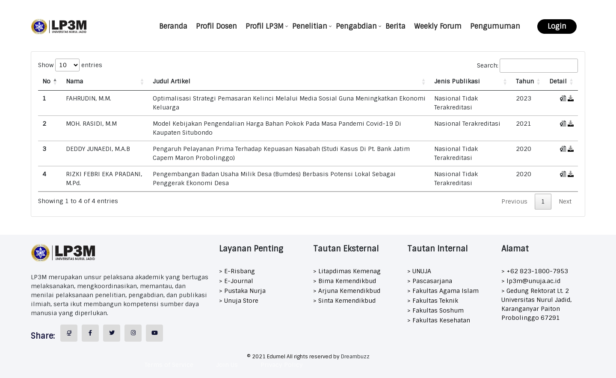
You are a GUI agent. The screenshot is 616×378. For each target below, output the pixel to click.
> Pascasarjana (429, 281)
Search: (527, 66)
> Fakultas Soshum (435, 310)
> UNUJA (419, 271)
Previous (514, 201)
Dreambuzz (355, 356)
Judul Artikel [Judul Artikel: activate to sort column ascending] (171, 81)
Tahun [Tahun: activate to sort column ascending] (525, 81)
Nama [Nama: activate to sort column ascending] (74, 81)
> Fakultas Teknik (432, 300)
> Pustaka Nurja (242, 291)
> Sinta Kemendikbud (344, 300)
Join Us (227, 365)
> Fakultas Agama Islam (443, 291)
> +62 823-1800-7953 (534, 271)
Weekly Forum (438, 26)
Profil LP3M (265, 26)
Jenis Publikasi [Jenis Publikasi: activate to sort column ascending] (457, 81)
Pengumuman (495, 26)
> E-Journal (236, 281)
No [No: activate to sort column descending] (46, 81)
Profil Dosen (216, 26)
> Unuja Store (238, 300)
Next (565, 201)
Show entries (70, 65)
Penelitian (309, 26)
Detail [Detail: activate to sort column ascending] (558, 81)
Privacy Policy (282, 365)
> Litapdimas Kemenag (347, 271)
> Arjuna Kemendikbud (346, 291)
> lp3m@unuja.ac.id (530, 281)
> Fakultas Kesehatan (438, 320)
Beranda (173, 26)
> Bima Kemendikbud (344, 281)
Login (557, 26)
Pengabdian (356, 26)
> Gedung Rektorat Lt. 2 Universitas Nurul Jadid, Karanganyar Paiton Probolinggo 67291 (536, 304)
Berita (395, 26)
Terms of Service (169, 365)
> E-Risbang (237, 271)
